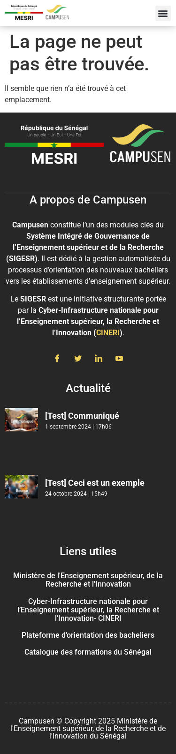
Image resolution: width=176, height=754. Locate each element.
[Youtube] (119, 359)
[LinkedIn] (98, 359)
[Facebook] (57, 359)
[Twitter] (78, 359)
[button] (163, 13)
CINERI (108, 332)
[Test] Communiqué (82, 416)
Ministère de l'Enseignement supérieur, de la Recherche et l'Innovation (88, 579)
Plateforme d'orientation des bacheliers (88, 635)
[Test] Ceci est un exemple (95, 483)
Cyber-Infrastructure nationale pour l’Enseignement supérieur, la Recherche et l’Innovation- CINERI (88, 610)
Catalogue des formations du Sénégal (88, 652)
